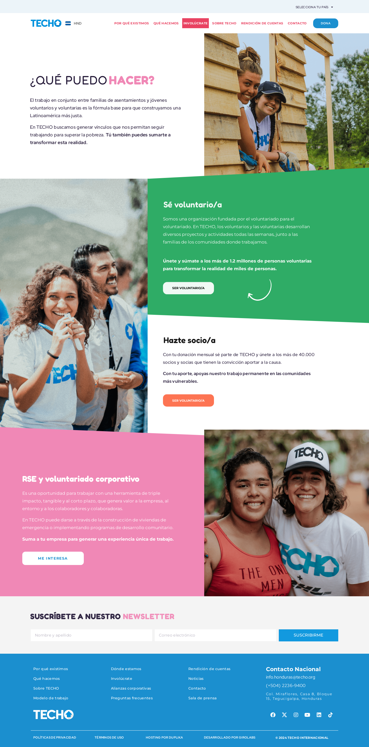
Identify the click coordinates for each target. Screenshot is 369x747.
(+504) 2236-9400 (286, 684)
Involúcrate (195, 23)
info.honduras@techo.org (290, 676)
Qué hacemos (166, 23)
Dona (325, 23)
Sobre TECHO (224, 23)
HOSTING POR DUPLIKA (164, 736)
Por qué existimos (131, 23)
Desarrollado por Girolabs (229, 736)
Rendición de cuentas (262, 23)
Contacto (297, 23)
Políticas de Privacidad (54, 736)
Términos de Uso (109, 736)
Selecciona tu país (314, 7)
